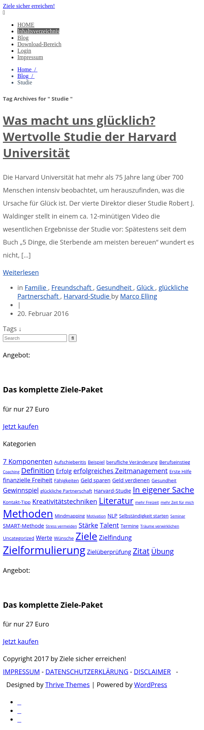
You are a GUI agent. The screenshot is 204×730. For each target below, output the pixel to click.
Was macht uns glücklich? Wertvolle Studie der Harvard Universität (90, 136)
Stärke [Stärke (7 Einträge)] (88, 524)
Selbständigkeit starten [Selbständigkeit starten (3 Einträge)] (144, 516)
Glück (146, 287)
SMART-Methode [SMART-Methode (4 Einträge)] (23, 525)
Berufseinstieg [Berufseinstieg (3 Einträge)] (174, 462)
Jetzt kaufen (21, 426)
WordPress (150, 684)
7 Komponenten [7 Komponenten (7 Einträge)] (27, 461)
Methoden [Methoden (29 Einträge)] (28, 513)
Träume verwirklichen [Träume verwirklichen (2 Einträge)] (159, 526)
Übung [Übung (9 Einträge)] (162, 551)
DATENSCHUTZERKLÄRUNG (86, 671)
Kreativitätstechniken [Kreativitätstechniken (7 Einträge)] (64, 501)
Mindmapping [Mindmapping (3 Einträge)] (70, 516)
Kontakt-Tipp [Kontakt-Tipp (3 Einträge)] (17, 502)
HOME (25, 25)
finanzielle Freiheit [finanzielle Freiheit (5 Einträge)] (27, 480)
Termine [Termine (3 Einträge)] (130, 526)
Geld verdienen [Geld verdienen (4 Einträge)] (131, 480)
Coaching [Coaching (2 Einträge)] (11, 471)
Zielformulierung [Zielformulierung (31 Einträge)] (44, 550)
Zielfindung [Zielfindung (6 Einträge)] (115, 537)
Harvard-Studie (87, 296)
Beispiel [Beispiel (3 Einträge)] (96, 462)
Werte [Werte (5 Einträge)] (44, 538)
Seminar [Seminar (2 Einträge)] (177, 516)
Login (24, 51)
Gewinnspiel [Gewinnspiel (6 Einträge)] (21, 490)
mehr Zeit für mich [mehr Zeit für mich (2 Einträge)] (177, 502)
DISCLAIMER (152, 671)
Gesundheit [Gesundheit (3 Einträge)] (164, 480)
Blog (23, 38)
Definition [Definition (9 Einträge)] (37, 470)
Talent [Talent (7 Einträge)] (109, 524)
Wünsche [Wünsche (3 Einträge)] (64, 538)
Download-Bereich (39, 44)
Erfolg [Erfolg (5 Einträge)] (64, 471)
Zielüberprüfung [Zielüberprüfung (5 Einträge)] (109, 552)
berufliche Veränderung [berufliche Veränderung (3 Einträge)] (132, 462)
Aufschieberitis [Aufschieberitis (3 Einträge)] (70, 462)
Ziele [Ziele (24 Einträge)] (86, 536)
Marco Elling (138, 296)
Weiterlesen (21, 272)
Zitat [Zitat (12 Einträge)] (141, 550)
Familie (36, 287)
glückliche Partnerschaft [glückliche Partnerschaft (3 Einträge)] (66, 491)
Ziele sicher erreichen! (29, 6)
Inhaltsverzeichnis (38, 31)
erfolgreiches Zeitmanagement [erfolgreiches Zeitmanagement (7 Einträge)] (120, 470)
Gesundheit (115, 287)
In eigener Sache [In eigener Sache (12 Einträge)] (163, 489)
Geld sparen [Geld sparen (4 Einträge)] (96, 480)
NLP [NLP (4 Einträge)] (112, 515)
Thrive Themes (67, 684)
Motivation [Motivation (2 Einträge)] (96, 516)
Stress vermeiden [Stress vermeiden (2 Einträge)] (61, 526)
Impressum (30, 57)
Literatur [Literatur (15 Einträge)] (116, 500)
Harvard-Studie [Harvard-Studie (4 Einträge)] (112, 490)
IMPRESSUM (21, 671)
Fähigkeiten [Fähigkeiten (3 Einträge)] (66, 480)
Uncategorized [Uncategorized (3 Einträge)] (18, 538)
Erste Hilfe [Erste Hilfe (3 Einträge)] (180, 471)
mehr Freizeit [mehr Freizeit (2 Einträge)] (147, 502)
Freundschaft (72, 287)
